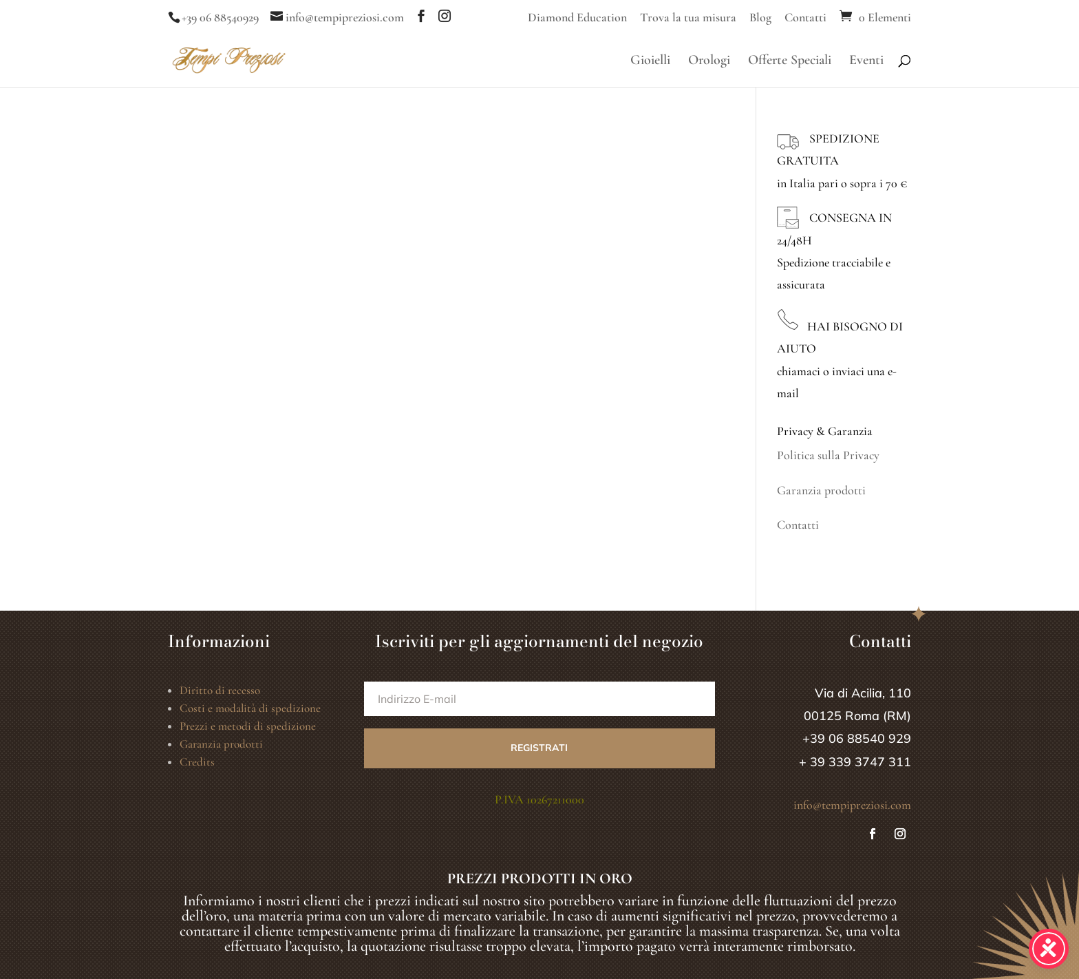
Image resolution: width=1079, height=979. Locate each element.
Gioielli (650, 61)
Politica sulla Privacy (828, 455)
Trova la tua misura (688, 18)
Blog (760, 18)
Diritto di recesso (220, 690)
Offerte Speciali (789, 61)
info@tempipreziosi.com (852, 804)
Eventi (866, 61)
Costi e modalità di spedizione (250, 708)
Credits (197, 762)
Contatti (805, 18)
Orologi (709, 61)
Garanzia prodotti (821, 490)
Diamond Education (577, 18)
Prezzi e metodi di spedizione (248, 726)
